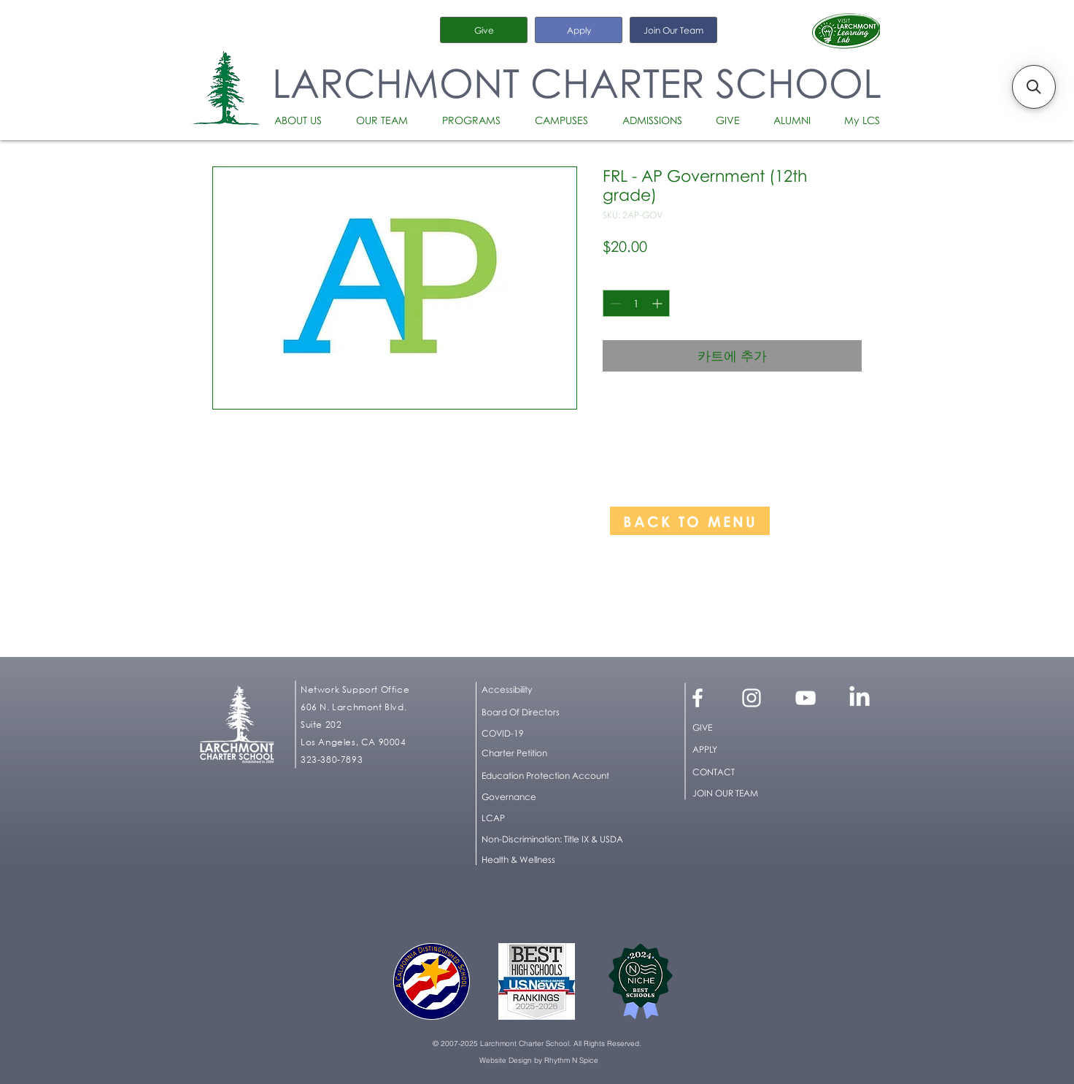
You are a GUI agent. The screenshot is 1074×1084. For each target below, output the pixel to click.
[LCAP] (556, 818)
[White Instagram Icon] (751, 697)
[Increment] (658, 303)
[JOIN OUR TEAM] (742, 793)
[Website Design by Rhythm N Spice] (538, 1060)
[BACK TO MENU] (690, 521)
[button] (303, 120)
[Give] (484, 30)
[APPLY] (742, 749)
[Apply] (578, 30)
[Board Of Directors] (556, 712)
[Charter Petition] (556, 753)
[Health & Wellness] (525, 860)
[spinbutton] (636, 303)
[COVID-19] (556, 733)
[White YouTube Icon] (805, 697)
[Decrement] (614, 303)
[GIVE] (742, 728)
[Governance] (556, 797)
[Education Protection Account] (556, 776)
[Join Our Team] (673, 30)
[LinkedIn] (859, 697)
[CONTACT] (742, 772)
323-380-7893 (332, 759)
